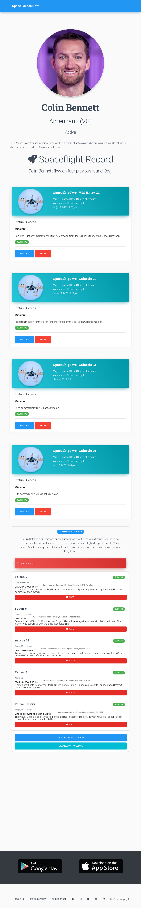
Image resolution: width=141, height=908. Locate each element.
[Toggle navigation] (125, 6)
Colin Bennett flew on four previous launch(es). (70, 171)
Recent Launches (26, 563)
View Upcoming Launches (70, 737)
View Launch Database (71, 746)
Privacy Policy (38, 899)
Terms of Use (59, 899)
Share (43, 253)
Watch (70, 597)
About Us (20, 899)
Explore (24, 253)
